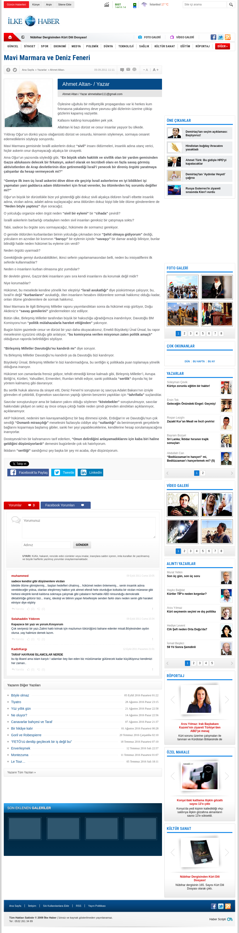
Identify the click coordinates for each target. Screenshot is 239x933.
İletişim (32, 905)
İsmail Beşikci (193, 645)
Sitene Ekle (64, 4)
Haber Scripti (217, 919)
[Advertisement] (149, 21)
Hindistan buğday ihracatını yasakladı (204, 147)
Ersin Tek (193, 402)
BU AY (211, 361)
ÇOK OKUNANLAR (181, 346)
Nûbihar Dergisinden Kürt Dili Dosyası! (58, 37)
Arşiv (49, 4)
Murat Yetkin (193, 574)
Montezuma (19, 755)
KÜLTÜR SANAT (179, 828)
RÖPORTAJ (175, 676)
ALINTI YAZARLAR (181, 563)
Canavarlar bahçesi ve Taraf (31, 722)
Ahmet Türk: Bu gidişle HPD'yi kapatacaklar (206, 161)
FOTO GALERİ (177, 268)
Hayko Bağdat (193, 592)
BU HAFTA (199, 361)
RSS (78, 905)
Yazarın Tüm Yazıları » (21, 772)
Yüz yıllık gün (21, 708)
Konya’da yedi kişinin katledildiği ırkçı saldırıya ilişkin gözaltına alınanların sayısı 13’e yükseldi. (200, 808)
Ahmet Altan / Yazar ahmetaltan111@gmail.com (92, 94)
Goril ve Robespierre (26, 735)
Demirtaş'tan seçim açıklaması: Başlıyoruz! (207, 133)
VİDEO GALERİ (178, 485)
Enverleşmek (20, 748)
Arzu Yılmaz (193, 609)
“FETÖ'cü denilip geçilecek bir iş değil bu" (41, 742)
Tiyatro (16, 702)
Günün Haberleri (16, 4)
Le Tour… (18, 761)
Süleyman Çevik (193, 384)
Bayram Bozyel (193, 439)
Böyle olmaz (20, 695)
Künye (36, 4)
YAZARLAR (175, 373)
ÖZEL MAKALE (178, 752)
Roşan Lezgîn (193, 419)
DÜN (187, 361)
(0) (32, 609)
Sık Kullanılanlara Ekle (56, 905)
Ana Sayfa (15, 905)
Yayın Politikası (97, 905)
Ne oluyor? (19, 715)
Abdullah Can (193, 457)
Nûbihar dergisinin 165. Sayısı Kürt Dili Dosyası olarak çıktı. (200, 882)
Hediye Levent (193, 627)
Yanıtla (19, 609)
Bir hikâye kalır (22, 728)
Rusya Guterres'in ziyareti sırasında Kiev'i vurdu (203, 190)
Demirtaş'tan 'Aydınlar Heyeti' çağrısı (205, 176)
